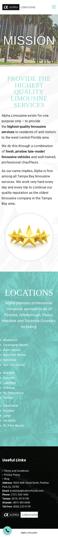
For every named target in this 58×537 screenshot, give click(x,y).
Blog (6, 478)
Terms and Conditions (16, 470)
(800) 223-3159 (22, 506)
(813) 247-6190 (20, 498)
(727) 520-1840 (19, 494)
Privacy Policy (12, 474)
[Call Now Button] (7, 530)
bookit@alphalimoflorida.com (26, 490)
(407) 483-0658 (21, 502)
